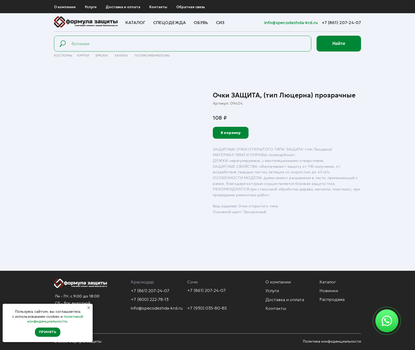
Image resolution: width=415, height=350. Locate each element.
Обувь (201, 22)
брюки (102, 55)
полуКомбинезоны (152, 55)
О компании (65, 7)
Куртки (83, 55)
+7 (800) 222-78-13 (150, 299)
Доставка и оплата (123, 7)
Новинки (328, 290)
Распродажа (332, 299)
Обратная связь (190, 7)
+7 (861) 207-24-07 (341, 22)
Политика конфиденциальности (332, 341)
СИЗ (220, 22)
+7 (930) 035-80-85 (207, 308)
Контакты (158, 7)
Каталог (135, 22)
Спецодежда (169, 22)
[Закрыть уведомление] (88, 307)
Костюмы (63, 55)
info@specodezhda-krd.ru (291, 22)
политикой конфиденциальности (55, 319)
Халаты (121, 55)
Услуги (91, 7)
